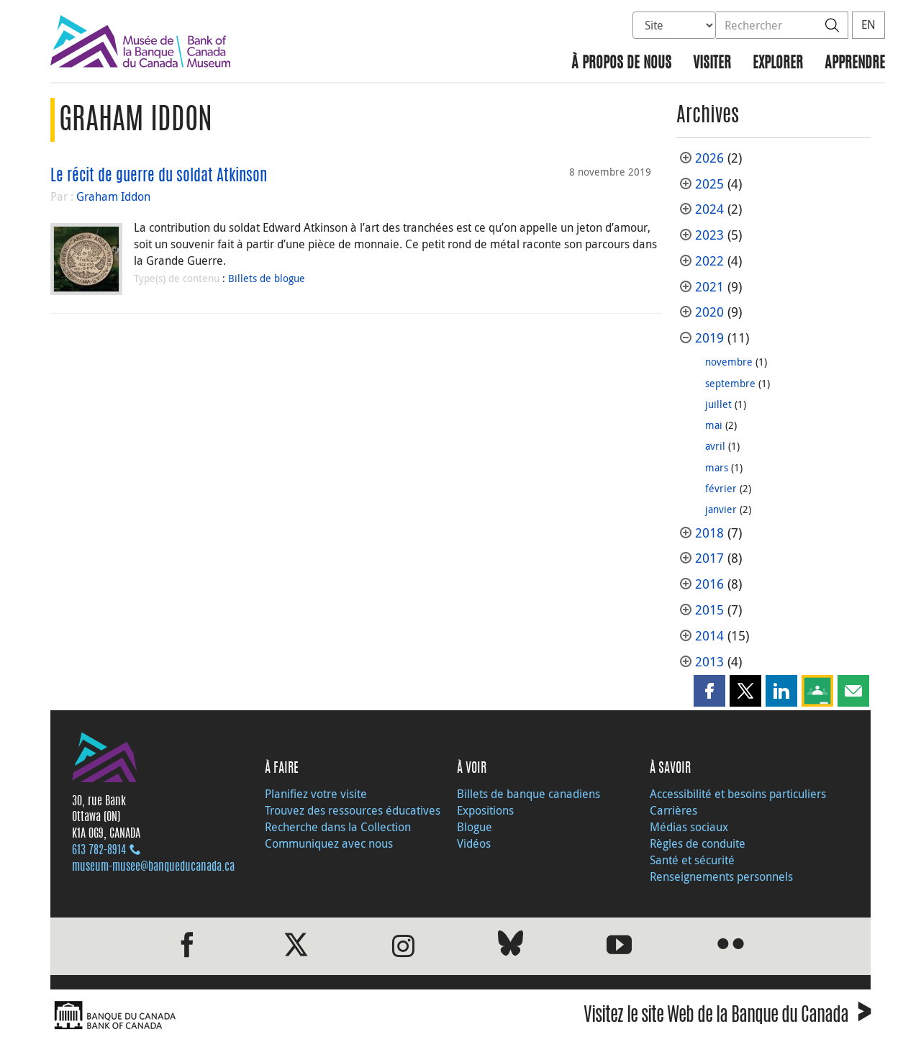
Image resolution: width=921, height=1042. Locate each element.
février (721, 488)
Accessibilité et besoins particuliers (738, 794)
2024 (709, 209)
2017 (709, 558)
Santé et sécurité (692, 860)
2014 (709, 636)
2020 (709, 312)
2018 (709, 533)
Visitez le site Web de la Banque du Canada (727, 1017)
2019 (709, 338)
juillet (718, 404)
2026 (709, 158)
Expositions (485, 810)
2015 (709, 610)
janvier (721, 509)
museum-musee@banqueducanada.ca (153, 867)
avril (715, 446)
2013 (709, 661)
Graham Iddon (113, 196)
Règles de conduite (697, 843)
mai (713, 425)
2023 (709, 235)
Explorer (778, 63)
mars (716, 467)
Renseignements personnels (721, 876)
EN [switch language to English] (868, 24)
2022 (709, 261)
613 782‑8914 (99, 850)
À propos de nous (621, 63)
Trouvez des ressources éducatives (352, 810)
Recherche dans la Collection (338, 827)
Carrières (673, 810)
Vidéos (474, 843)
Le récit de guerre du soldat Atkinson (158, 176)
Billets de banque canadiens (528, 794)
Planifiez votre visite (316, 794)
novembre (729, 361)
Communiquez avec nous (329, 843)
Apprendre (855, 63)
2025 (709, 184)
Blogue (474, 827)
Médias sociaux (689, 827)
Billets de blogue (266, 278)
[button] (709, 691)
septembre (730, 383)
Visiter (712, 63)
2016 (709, 584)
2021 (709, 286)
